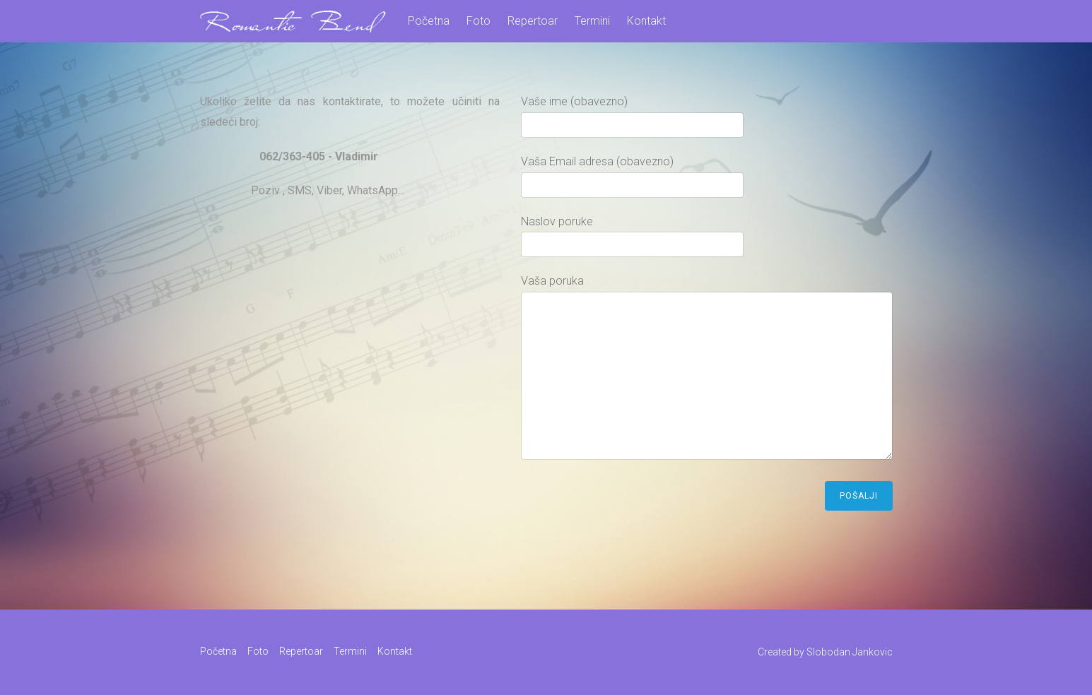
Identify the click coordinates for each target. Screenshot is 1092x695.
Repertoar (532, 21)
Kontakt (646, 21)
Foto (478, 21)
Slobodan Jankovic (849, 652)
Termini (592, 21)
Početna (429, 21)
